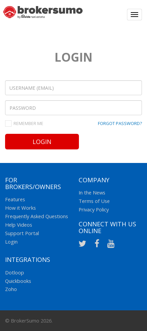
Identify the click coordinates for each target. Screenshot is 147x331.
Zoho (11, 289)
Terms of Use (94, 201)
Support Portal (22, 233)
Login (42, 142)
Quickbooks (18, 280)
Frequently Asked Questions (36, 216)
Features (15, 199)
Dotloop (14, 272)
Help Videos (18, 224)
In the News (92, 192)
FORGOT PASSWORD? (120, 123)
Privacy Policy (94, 209)
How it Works (20, 207)
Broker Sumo (43, 15)
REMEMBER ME (28, 123)
